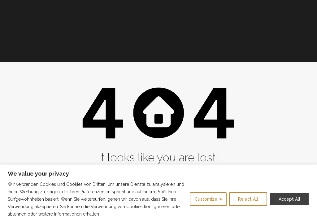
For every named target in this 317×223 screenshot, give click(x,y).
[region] (158, 193)
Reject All (248, 199)
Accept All (289, 199)
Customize (206, 199)
